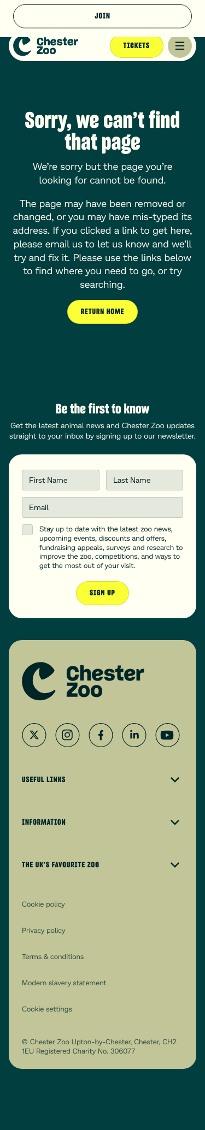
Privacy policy (43, 930)
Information (102, 822)
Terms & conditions (53, 956)
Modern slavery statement (64, 982)
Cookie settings (47, 1008)
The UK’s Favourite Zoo (102, 865)
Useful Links (102, 780)
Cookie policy (43, 904)
